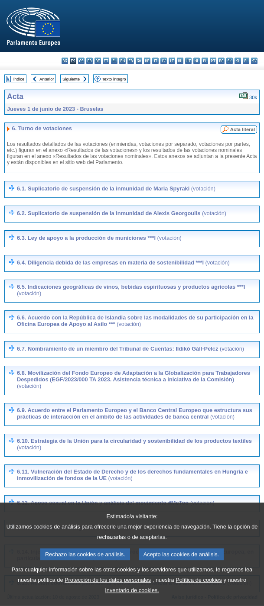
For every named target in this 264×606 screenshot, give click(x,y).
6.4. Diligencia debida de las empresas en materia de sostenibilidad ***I (123, 262)
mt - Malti (188, 61)
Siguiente (71, 79)
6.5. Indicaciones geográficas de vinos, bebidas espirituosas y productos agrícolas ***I (131, 290)
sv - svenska (254, 61)
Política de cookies (199, 593)
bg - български (65, 61)
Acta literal (242, 129)
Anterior (46, 79)
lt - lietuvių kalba (172, 61)
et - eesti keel (106, 61)
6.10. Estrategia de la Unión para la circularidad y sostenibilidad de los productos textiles (134, 444)
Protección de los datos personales (108, 593)
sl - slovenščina (238, 61)
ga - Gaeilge (139, 61)
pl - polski (205, 61)
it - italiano (155, 61)
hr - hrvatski (147, 61)
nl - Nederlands (196, 61)
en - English (122, 61)
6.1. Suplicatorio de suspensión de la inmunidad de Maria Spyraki (116, 188)
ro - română (221, 61)
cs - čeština (81, 61)
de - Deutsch (98, 61)
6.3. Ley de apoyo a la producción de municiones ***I (99, 238)
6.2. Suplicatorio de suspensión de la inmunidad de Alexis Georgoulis (121, 213)
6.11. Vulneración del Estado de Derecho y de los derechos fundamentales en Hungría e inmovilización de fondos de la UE (132, 474)
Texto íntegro (114, 79)
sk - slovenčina (229, 61)
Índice (19, 79)
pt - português (213, 61)
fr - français (130, 61)
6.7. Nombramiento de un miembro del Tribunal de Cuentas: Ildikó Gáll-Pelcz (130, 348)
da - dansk (89, 61)
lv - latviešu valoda (163, 61)
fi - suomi (246, 61)
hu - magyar (180, 61)
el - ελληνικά (114, 61)
